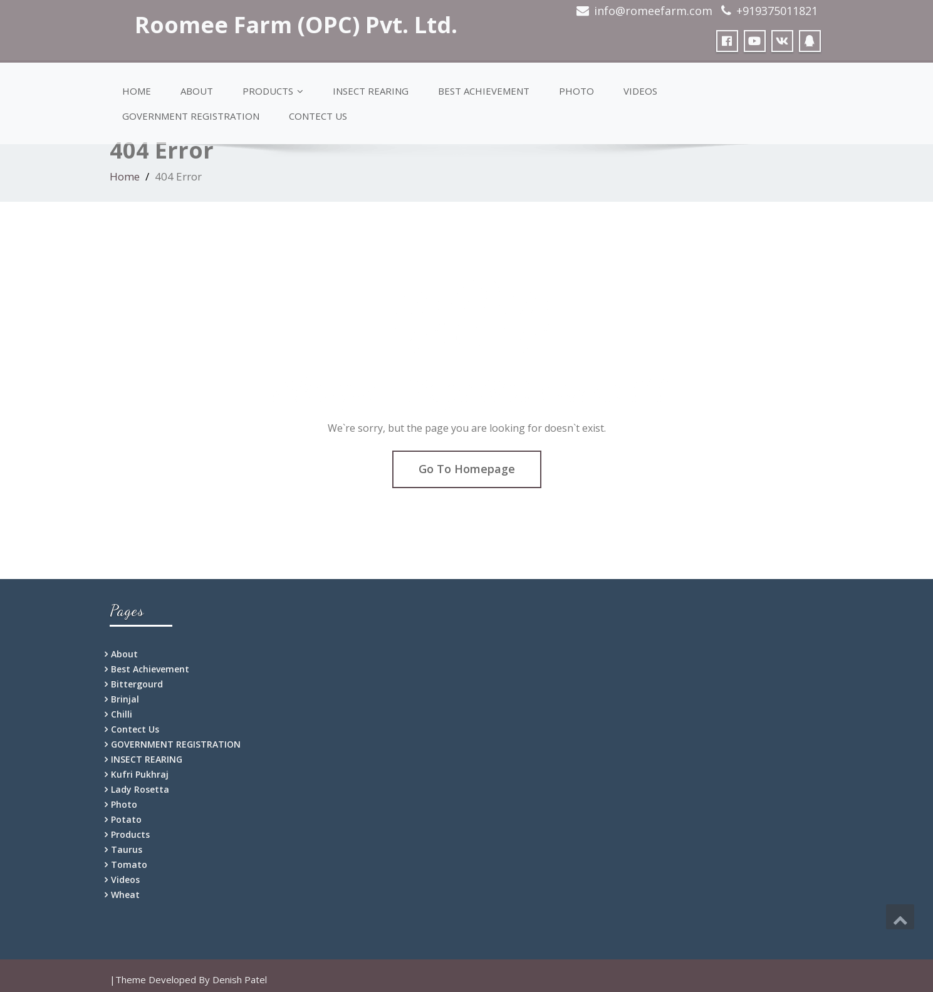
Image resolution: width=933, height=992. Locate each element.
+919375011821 (777, 10)
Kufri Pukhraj (140, 774)
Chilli (121, 714)
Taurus (126, 849)
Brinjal (125, 699)
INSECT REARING (371, 91)
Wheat (125, 895)
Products (272, 91)
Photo (576, 91)
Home (136, 91)
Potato (126, 819)
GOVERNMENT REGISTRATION (190, 116)
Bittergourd (137, 684)
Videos (640, 91)
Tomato (129, 864)
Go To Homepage (467, 468)
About (196, 91)
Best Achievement (483, 91)
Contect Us (318, 116)
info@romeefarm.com (653, 10)
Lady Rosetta (140, 789)
